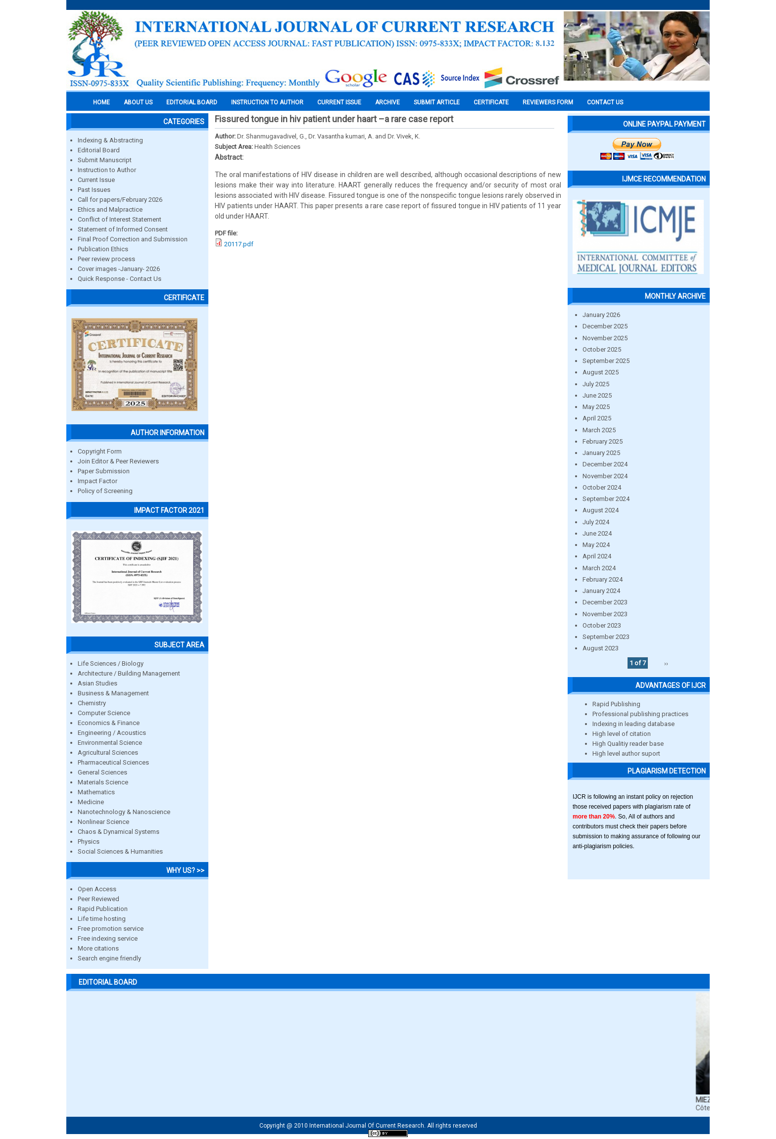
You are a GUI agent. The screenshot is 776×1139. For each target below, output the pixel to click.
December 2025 (605, 326)
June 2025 (597, 395)
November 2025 (605, 338)
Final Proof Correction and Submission (133, 239)
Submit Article (437, 102)
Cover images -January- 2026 (119, 269)
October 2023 (601, 625)
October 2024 (601, 487)
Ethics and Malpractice (110, 209)
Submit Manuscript (105, 160)
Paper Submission (104, 471)
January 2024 (601, 590)
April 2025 (596, 418)
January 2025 (601, 452)
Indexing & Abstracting (110, 140)
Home (101, 102)
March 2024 (599, 568)
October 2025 (601, 349)
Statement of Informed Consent (123, 229)
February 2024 (602, 579)
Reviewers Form (548, 102)
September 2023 (606, 636)
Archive (387, 102)
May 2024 (596, 544)
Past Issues (94, 189)
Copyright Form (100, 451)
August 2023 (600, 648)
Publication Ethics (103, 249)
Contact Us (605, 102)
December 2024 (605, 464)
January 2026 (601, 315)
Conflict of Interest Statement (119, 219)
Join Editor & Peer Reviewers (118, 461)
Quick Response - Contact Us (119, 278)
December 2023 (605, 602)
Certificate (491, 102)
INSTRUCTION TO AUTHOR (267, 102)
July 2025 (595, 384)
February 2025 (602, 441)
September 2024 (606, 498)
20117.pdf (238, 244)
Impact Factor (97, 481)
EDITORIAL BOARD (191, 102)
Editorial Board (99, 150)
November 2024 (605, 476)
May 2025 (596, 406)
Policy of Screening (105, 491)
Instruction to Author (107, 170)
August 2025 (600, 372)
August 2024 (600, 510)
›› (666, 663)
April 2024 (596, 556)
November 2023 (605, 614)
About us (138, 102)
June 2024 (597, 533)
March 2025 (599, 430)
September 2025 (606, 360)
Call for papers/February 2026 (120, 199)
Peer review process (106, 259)
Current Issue (339, 102)
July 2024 (595, 522)
